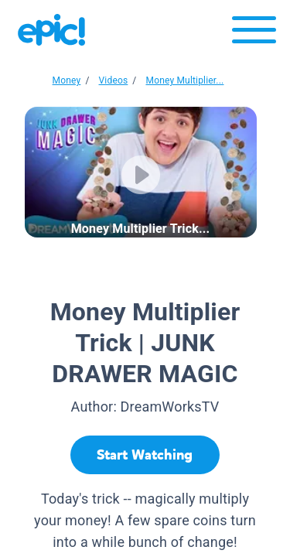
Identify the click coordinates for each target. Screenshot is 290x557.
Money (67, 80)
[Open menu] (254, 33)
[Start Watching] (145, 455)
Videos (113, 80)
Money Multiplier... (184, 80)
